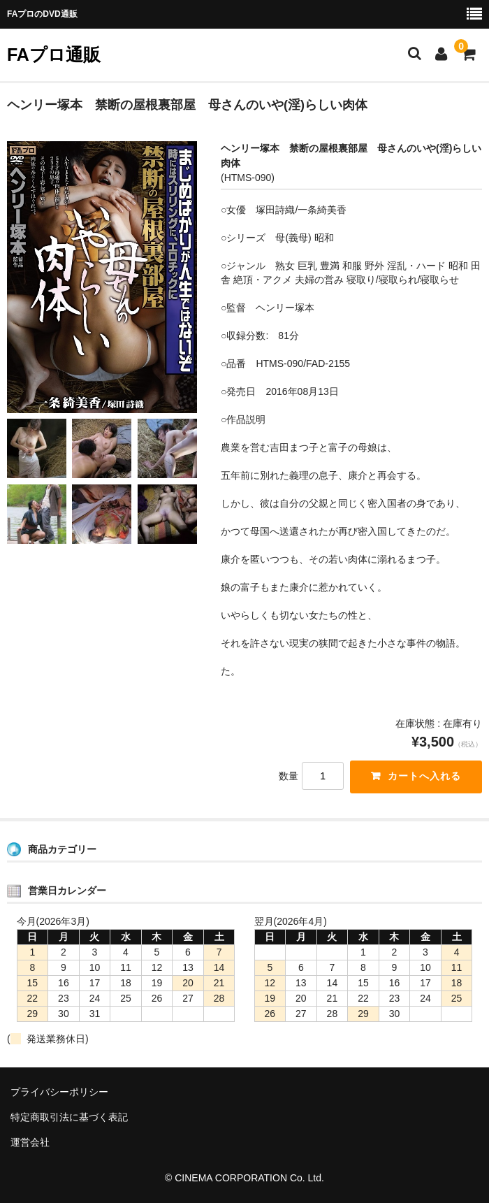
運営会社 (30, 1142)
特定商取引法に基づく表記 (69, 1117)
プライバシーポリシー (59, 1091)
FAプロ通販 (54, 54)
